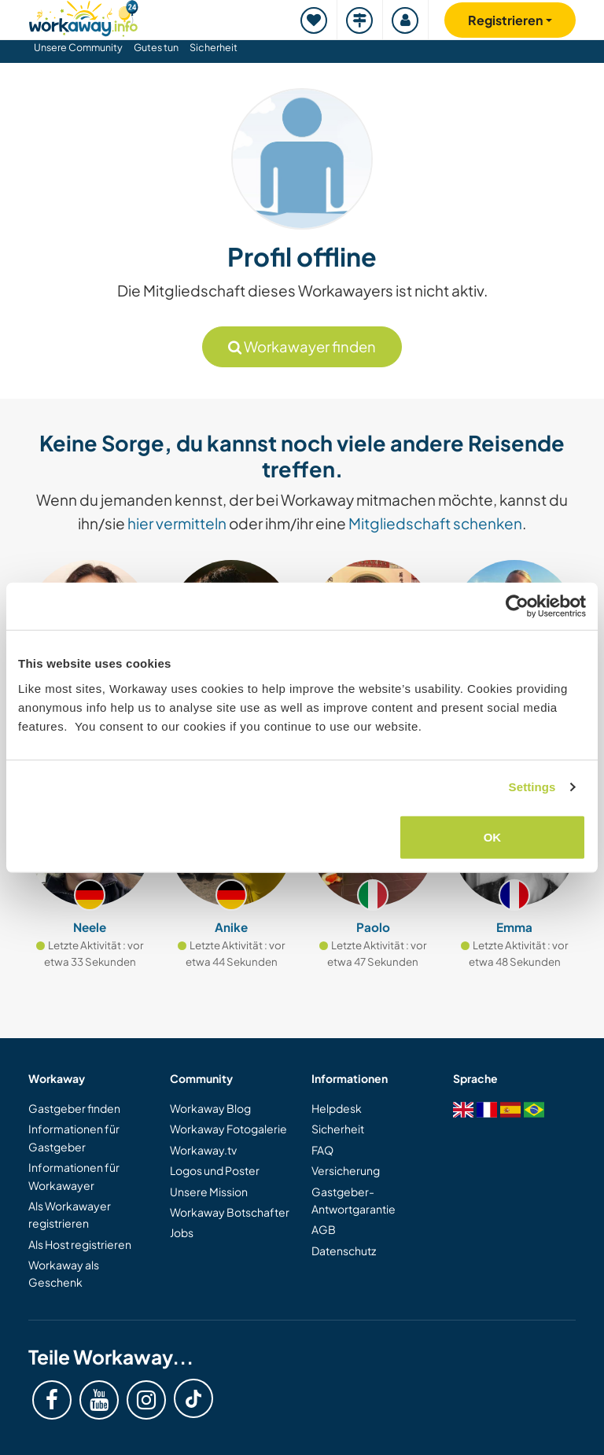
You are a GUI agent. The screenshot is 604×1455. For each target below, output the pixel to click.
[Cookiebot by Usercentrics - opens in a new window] (517, 606)
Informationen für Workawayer (74, 1176)
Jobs (181, 1232)
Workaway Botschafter (229, 1212)
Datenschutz (343, 1250)
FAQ (322, 1150)
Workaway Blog (210, 1108)
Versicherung (345, 1170)
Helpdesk (336, 1108)
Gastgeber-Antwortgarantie (353, 1200)
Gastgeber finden (74, 1108)
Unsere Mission (209, 1191)
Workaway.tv (203, 1150)
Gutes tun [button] (156, 47)
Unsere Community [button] (78, 47)
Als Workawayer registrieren (69, 1214)
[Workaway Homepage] (83, 16)
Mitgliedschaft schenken (435, 523)
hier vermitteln (176, 523)
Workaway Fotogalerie (228, 1129)
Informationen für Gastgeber (74, 1137)
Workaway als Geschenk (63, 1273)
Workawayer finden (302, 346)
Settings (532, 787)
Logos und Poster (215, 1170)
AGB (323, 1229)
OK (493, 836)
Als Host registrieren (79, 1244)
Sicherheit (214, 47)
